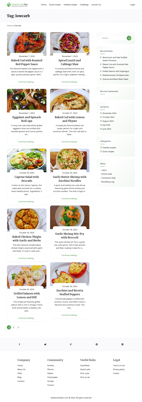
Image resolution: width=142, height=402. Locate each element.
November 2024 (109, 113)
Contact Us (96, 4)
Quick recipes (55, 4)
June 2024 (107, 129)
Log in (104, 170)
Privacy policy (119, 369)
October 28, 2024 (69, 229)
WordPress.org (107, 182)
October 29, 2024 (69, 173)
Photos (50, 369)
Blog (19, 377)
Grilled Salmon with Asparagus (116, 71)
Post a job (84, 373)
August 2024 (108, 121)
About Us (21, 369)
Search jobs (85, 369)
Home (43, 4)
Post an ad (85, 377)
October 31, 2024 (69, 113)
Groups (50, 381)
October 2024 (108, 117)
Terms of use (119, 365)
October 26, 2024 (26, 232)
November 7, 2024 (27, 56)
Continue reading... (26, 82)
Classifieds (84, 365)
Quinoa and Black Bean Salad (115, 79)
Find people (52, 377)
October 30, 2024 (26, 173)
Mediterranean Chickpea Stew (116, 75)
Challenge (84, 4)
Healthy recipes (70, 4)
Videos (50, 373)
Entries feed (106, 174)
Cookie (116, 373)
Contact (20, 381)
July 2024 (106, 125)
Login (132, 4)
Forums (50, 385)
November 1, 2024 (70, 56)
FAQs (19, 373)
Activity (50, 365)
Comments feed (108, 178)
